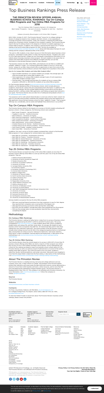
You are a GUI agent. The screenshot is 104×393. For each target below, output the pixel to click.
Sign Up (93, 2)
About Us (57, 334)
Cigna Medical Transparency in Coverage (16, 363)
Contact (11, 352)
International (49, 313)
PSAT (10, 331)
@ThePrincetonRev (19, 273)
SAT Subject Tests (13, 334)
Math (29, 328)
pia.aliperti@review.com (16, 293)
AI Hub (58, 2)
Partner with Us (13, 348)
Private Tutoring (78, 334)
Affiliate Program (13, 347)
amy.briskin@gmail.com (45, 290)
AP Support (31, 334)
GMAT (22, 330)
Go (78, 314)
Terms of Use (47, 390)
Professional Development (62, 333)
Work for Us (12, 345)
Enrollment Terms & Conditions (14, 357)
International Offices (79, 337)
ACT (10, 330)
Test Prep (57, 331)
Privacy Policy (37, 390)
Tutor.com (58, 330)
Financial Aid (44, 333)
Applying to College (46, 331)
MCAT (22, 333)
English (30, 331)
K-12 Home (58, 328)
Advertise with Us (13, 349)
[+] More (79, 38)
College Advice (45, 330)
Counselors (77, 338)
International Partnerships (15, 353)
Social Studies (31, 333)
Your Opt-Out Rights (73, 371)
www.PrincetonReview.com (31, 272)
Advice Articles (78, 330)
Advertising (49, 314)
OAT (22, 335)
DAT (22, 334)
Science (30, 330)
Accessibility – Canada (15, 361)
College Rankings (45, 328)
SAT (10, 328)
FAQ (10, 316)
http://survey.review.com (25, 223)
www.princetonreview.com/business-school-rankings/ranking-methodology (35, 255)
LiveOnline (76, 333)
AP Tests (11, 333)
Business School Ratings (84, 36)
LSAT (22, 331)
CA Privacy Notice (73, 368)
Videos (75, 331)
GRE (22, 328)
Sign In (87, 2)
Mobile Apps (77, 335)
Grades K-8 (23, 2)
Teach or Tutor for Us (14, 344)
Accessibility (12, 359)
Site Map (92, 371)
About (10, 342)
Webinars (76, 328)
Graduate (41, 2)
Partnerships (71, 2)
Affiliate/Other (49, 316)
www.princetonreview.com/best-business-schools (24, 49)
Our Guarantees (13, 355)
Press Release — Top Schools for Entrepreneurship (83, 25)
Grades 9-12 (32, 2)
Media (10, 351)
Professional (50, 2)
